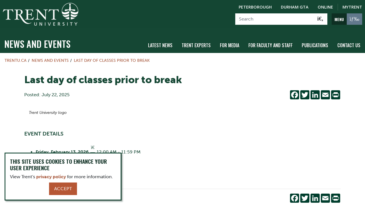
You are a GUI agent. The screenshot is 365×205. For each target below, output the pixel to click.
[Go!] (320, 19)
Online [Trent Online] (325, 7)
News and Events (37, 42)
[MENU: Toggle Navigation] (347, 19)
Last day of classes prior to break (112, 58)
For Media (229, 43)
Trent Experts (196, 43)
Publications (315, 43)
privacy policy (51, 176)
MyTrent (352, 7)
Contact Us (348, 43)
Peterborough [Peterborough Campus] (255, 7)
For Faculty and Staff (270, 43)
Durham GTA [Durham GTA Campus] (295, 7)
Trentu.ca (16, 58)
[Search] (274, 19)
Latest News (160, 43)
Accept (63, 188)
